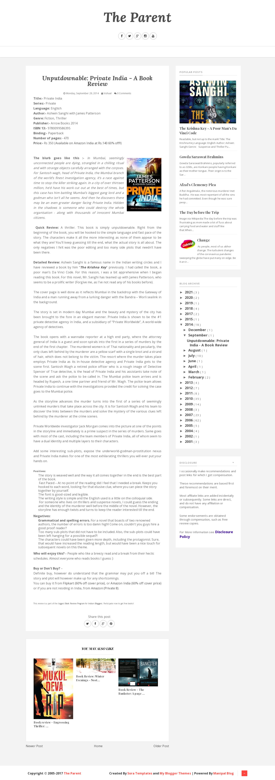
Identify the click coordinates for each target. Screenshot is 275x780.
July (192, 355)
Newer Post (34, 746)
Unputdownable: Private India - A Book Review (208, 342)
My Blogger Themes (175, 773)
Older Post (161, 746)
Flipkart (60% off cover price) (84, 583)
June (192, 361)
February (196, 377)
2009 (189, 404)
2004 (189, 430)
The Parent (137, 17)
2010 (189, 398)
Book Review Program (75, 603)
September (198, 335)
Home (98, 746)
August (195, 350)
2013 (189, 382)
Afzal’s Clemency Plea (198, 184)
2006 (189, 420)
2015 (189, 319)
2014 (189, 324)
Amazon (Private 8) (105, 588)
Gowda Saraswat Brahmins (201, 157)
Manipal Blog (223, 773)
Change (203, 240)
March (194, 371)
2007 (189, 414)
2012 (189, 388)
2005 (189, 425)
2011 (189, 393)
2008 (189, 409)
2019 (189, 303)
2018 (189, 308)
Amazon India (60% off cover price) (136, 583)
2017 (189, 313)
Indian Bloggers (95, 603)
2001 (189, 441)
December (197, 329)
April (192, 366)
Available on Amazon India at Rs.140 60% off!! (88, 143)
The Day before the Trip (199, 212)
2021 (189, 292)
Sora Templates (139, 773)
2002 (189, 436)
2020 (189, 297)
